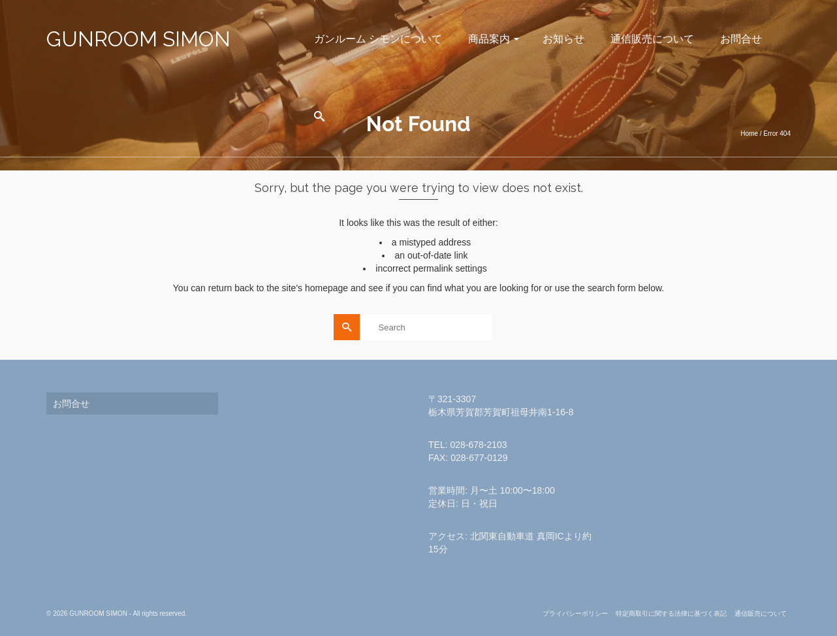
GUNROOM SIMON (138, 39)
